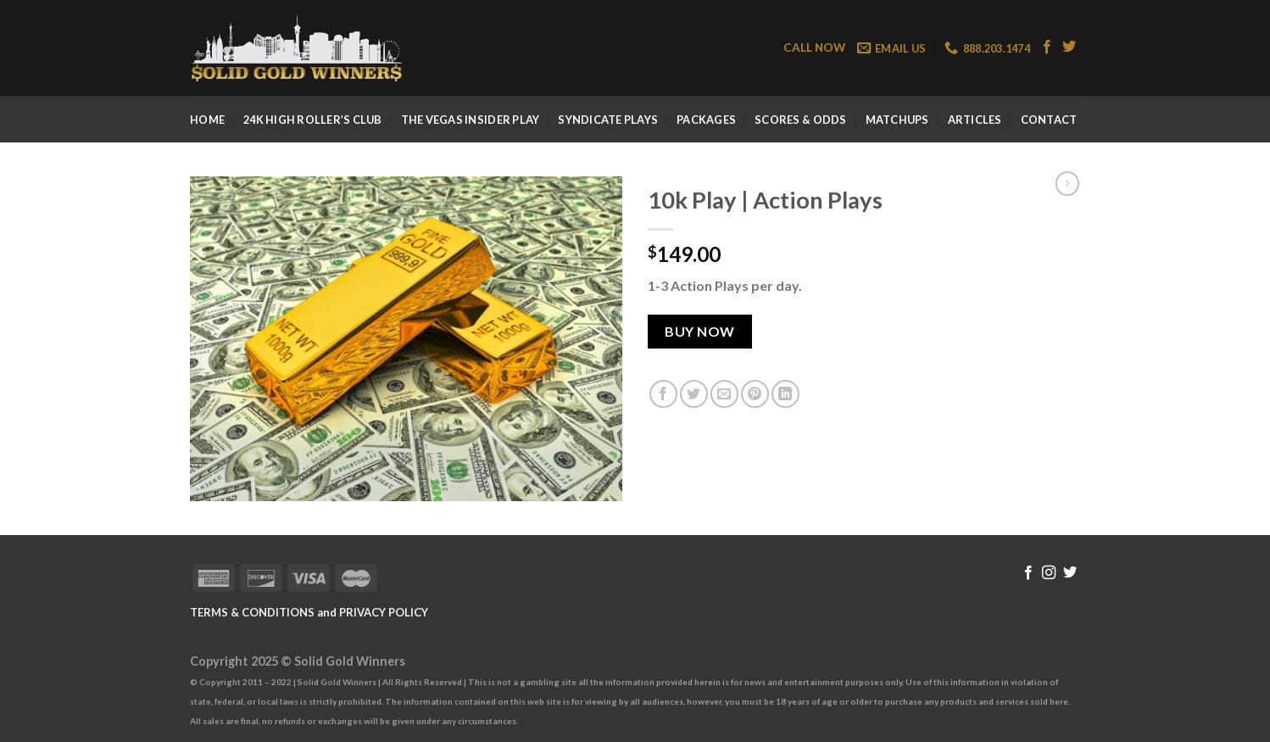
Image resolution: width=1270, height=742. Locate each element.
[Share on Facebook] (663, 394)
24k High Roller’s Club (312, 119)
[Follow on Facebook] (1047, 47)
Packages (706, 119)
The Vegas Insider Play (470, 119)
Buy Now (699, 331)
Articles (975, 119)
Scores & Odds (800, 119)
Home (207, 119)
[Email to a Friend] (724, 394)
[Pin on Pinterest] (755, 394)
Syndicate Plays (608, 119)
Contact (1049, 119)
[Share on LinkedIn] (785, 394)
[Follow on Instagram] (1049, 573)
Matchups (897, 119)
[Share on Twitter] (694, 394)
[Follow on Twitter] (1069, 47)
